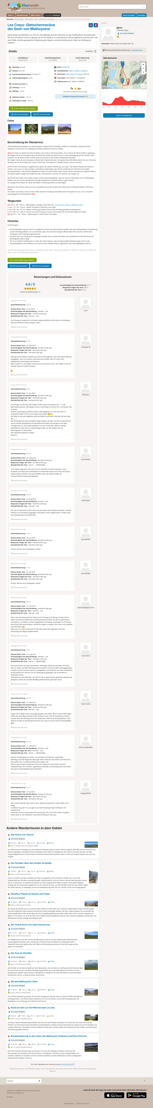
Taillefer (77, 71)
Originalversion (137, 50)
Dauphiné (84, 71)
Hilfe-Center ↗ (36, 15)
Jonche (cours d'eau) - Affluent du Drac (69, 205)
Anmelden (141, 15)
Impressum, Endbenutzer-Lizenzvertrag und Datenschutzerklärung (23, 1091)
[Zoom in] (143, 64)
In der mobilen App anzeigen (23, 108)
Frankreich (65, 67)
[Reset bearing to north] (143, 72)
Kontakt (10, 1097)
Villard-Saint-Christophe (74, 74)
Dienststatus (69, 1103)
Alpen (71, 71)
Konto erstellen (129, 15)
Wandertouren (22, 15)
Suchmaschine (67, 1064)
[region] (124, 75)
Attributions (116, 88)
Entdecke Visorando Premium (75, 96)
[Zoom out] (143, 68)
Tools (11, 15)
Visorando (9, 19)
